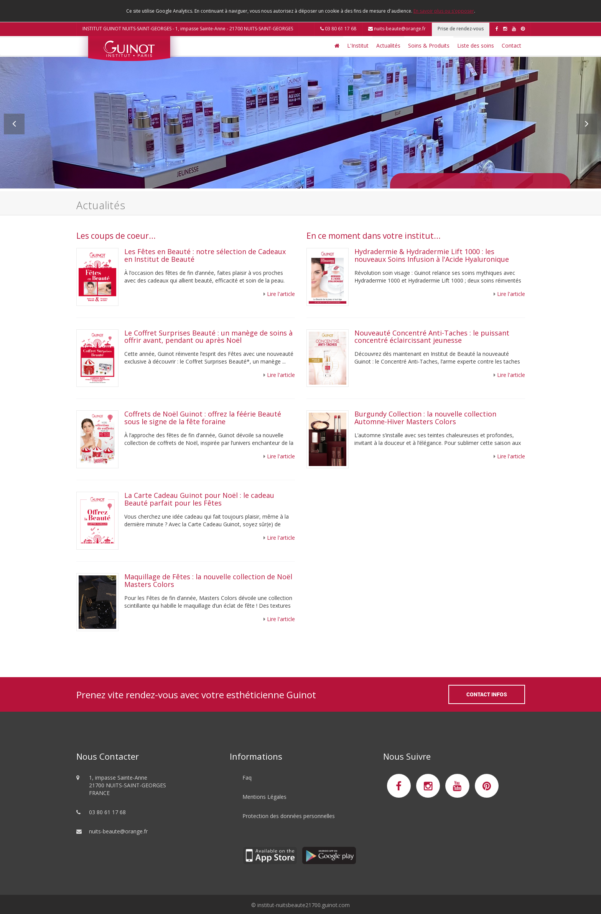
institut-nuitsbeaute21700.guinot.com (303, 905)
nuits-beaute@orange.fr (397, 28)
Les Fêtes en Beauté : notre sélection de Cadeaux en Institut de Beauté (205, 255)
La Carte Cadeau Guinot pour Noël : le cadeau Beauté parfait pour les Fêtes (199, 499)
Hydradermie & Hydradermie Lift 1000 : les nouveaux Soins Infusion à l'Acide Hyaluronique (431, 255)
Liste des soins (475, 45)
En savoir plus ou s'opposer (443, 11)
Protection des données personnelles (288, 816)
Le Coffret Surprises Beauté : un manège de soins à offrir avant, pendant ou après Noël (208, 336)
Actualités (388, 45)
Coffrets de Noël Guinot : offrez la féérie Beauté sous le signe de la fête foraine (202, 417)
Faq (247, 777)
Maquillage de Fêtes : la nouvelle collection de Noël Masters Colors (208, 580)
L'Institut (358, 45)
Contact (511, 45)
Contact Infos (486, 694)
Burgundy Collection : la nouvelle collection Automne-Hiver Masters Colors (425, 417)
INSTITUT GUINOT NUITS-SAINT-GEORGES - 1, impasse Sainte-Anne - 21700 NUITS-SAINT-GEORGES (187, 28)
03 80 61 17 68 (338, 28)
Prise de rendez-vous (461, 28)
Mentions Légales (264, 796)
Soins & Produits (429, 45)
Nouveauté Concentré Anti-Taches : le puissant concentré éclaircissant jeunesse (431, 336)
